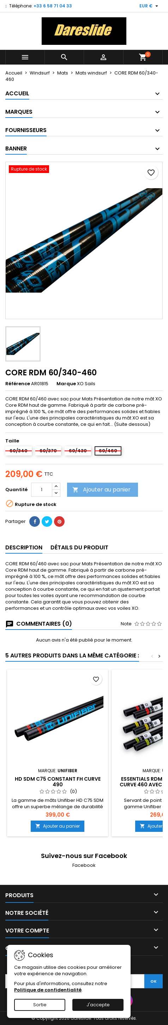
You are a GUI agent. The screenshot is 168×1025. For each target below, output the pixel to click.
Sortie (40, 1004)
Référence (17, 384)
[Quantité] (41, 490)
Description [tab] (23, 547)
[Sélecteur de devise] (149, 6)
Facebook (84, 865)
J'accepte (98, 1004)
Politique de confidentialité (48, 990)
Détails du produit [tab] (79, 547)
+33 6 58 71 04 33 (53, 6)
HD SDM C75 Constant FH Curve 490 (58, 781)
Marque (66, 384)
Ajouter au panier (101, 489)
